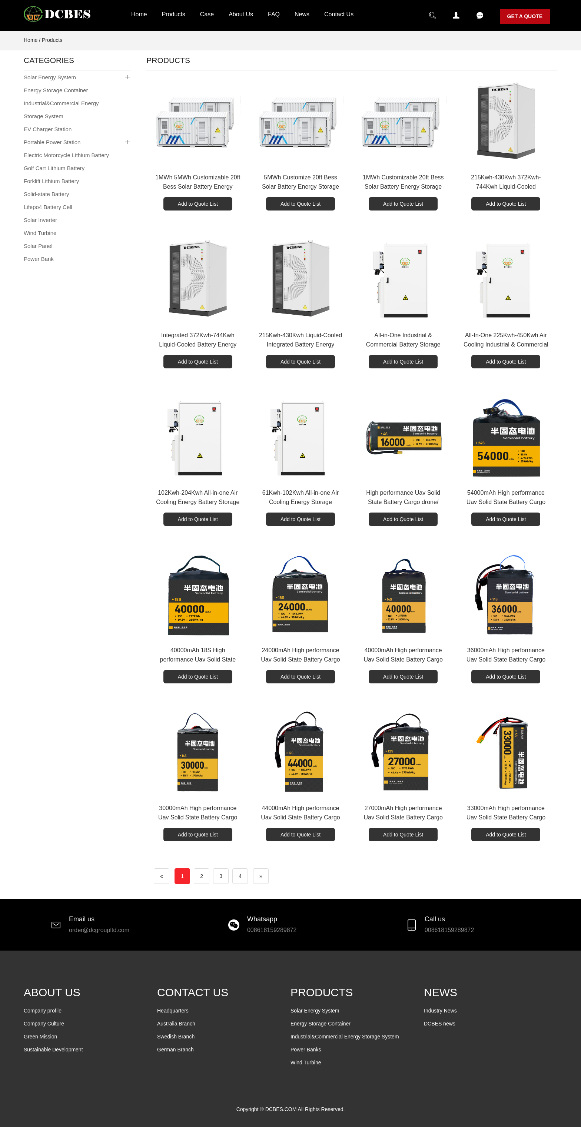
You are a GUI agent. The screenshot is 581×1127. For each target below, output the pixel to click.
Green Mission (40, 1037)
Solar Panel (38, 246)
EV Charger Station (48, 129)
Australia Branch (176, 1024)
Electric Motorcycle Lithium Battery (66, 155)
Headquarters (173, 1011)
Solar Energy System (50, 77)
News (302, 14)
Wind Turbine (40, 233)
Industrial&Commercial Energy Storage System (61, 109)
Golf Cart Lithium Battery (54, 168)
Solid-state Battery (46, 194)
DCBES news (439, 1024)
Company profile (43, 1011)
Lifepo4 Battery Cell (48, 207)
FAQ (274, 14)
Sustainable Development (53, 1050)
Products (173, 14)
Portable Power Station (52, 142)
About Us (241, 14)
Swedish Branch (176, 1037)
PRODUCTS (321, 992)
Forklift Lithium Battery (51, 181)
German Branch (175, 1050)
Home (139, 14)
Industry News (440, 1011)
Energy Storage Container (56, 90)
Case (207, 14)
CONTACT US (192, 992)
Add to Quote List (198, 204)
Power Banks (305, 1050)
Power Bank (39, 259)
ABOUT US (52, 992)
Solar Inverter (40, 220)
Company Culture (44, 1024)
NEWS (440, 992)
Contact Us (338, 14)
